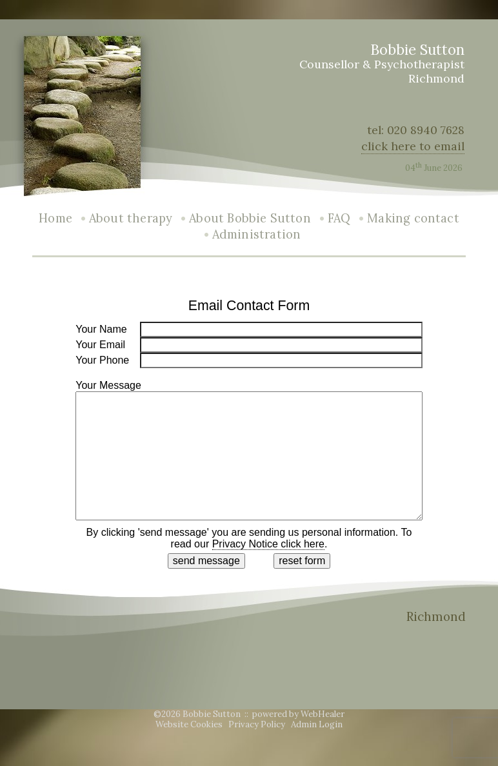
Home (55, 218)
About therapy (130, 218)
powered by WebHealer (298, 714)
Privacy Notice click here (268, 543)
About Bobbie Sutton (249, 218)
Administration (256, 234)
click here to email (412, 146)
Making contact (413, 218)
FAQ (339, 218)
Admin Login (317, 724)
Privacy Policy (256, 724)
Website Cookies (189, 724)
